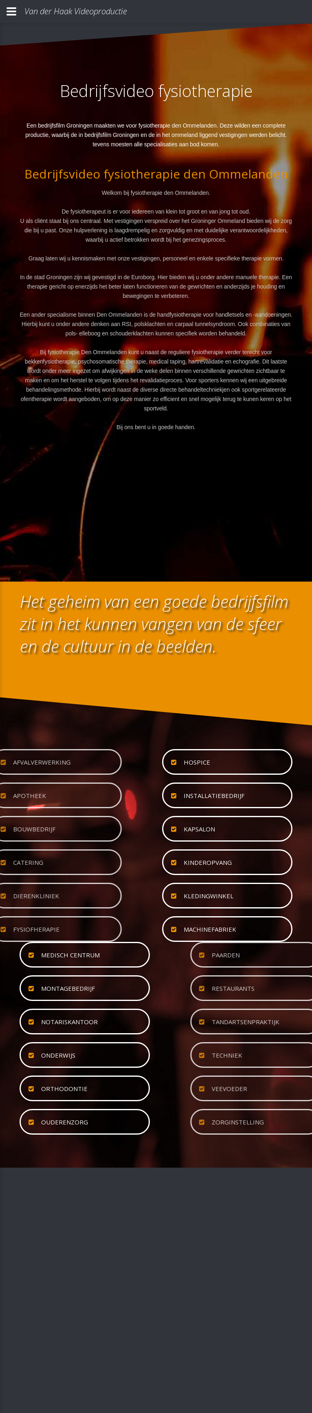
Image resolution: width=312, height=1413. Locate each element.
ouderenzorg (64, 1122)
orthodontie (64, 1089)
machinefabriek (210, 929)
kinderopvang (208, 862)
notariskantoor (69, 1022)
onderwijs (58, 1055)
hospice (197, 762)
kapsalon (199, 829)
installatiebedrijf (214, 795)
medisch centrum (70, 955)
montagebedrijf (68, 988)
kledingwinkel (208, 896)
